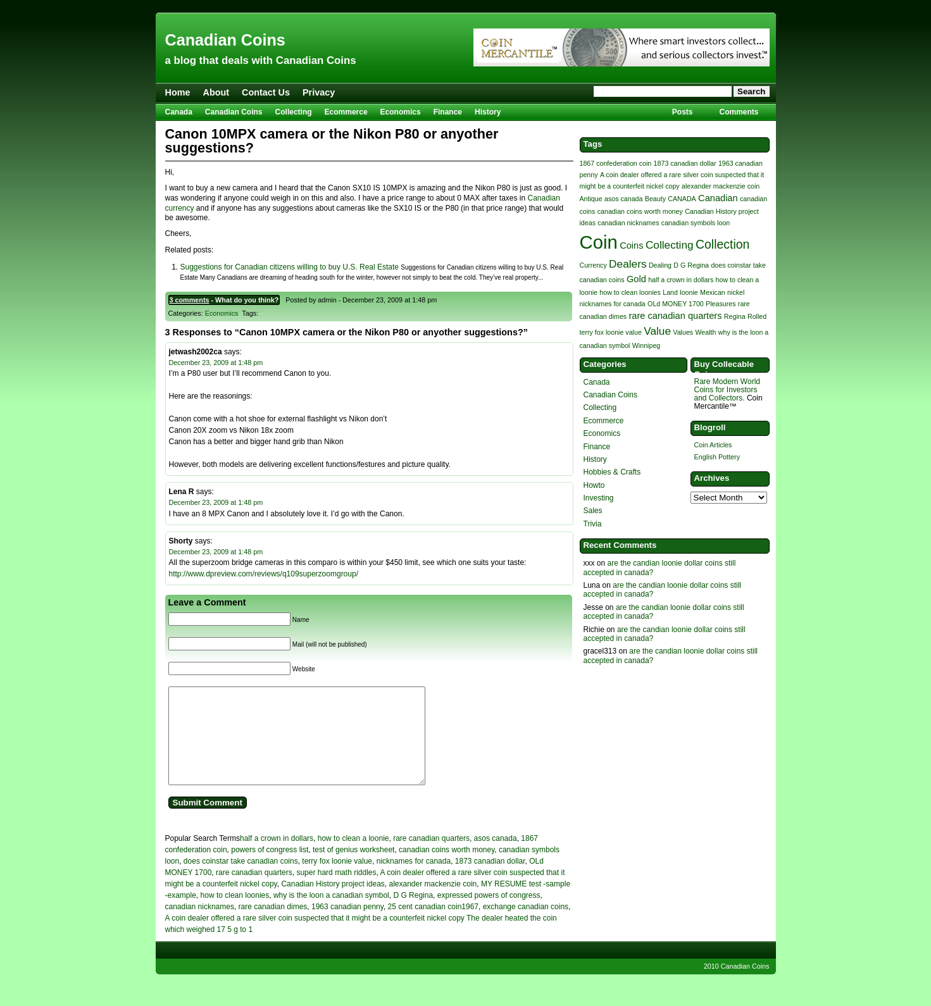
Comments (738, 112)
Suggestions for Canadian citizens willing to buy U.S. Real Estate (289, 267)
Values (683, 332)
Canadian (718, 198)
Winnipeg (646, 345)
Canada (178, 112)
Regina (735, 316)
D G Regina (413, 914)
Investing (599, 498)
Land (670, 292)
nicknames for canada (414, 880)
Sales (593, 510)
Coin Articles (713, 445)
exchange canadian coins (525, 925)
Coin (599, 242)
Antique (591, 198)
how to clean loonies (235, 914)
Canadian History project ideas (332, 902)
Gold (636, 279)
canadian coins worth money (446, 868)
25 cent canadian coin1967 (433, 925)
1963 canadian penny (347, 925)
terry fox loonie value (337, 880)
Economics (400, 112)
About (216, 92)
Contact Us (266, 92)
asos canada (495, 857)
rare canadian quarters (431, 857)
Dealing (660, 265)
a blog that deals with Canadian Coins (260, 60)
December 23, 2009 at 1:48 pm (216, 362)
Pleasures (720, 303)
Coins (631, 245)
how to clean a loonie (353, 857)
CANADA (682, 198)
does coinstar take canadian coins (241, 880)
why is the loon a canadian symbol (331, 914)
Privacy (319, 92)
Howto (594, 485)
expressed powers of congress (488, 914)
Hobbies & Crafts (612, 472)
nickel (735, 292)
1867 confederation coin (616, 163)
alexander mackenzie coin (433, 902)
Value (657, 331)
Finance (448, 112)
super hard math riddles (336, 891)
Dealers (627, 264)
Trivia (593, 523)
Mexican (712, 292)
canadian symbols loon (695, 223)
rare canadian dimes (273, 925)
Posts (682, 112)
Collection (722, 244)
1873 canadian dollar (490, 880)
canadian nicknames (199, 925)
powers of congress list (269, 868)
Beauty (655, 198)
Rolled (756, 316)
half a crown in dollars (276, 857)
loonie (688, 292)
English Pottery (717, 457)
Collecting (293, 112)
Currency (593, 265)
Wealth (706, 332)
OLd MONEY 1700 (675, 303)
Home (178, 92)
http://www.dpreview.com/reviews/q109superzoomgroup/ (263, 573)
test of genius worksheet (353, 868)
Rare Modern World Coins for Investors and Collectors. (727, 389)
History (488, 112)
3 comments (189, 300)
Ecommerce (346, 112)
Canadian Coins (225, 40)
